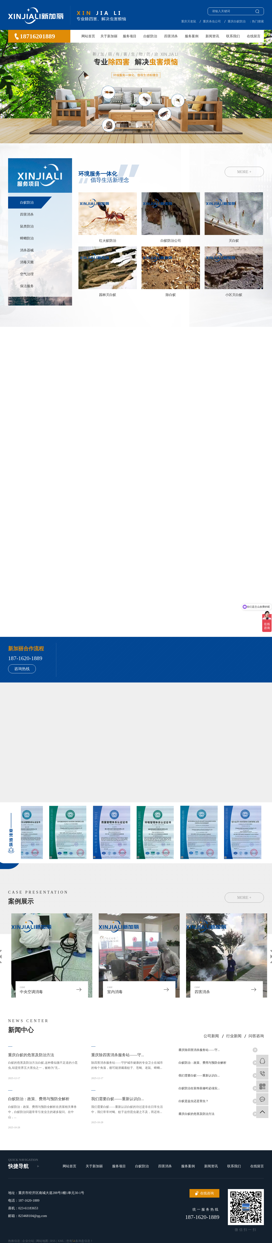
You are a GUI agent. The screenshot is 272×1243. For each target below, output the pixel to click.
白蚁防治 (150, 36)
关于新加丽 (108, 36)
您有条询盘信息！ (79, 1241)
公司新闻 (211, 1036)
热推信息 (14, 1241)
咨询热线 (22, 669)
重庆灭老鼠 (188, 21)
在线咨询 (207, 1193)
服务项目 (129, 36)
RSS (52, 1241)
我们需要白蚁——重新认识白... (199, 1076)
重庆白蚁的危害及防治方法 (196, 1114)
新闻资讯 (212, 36)
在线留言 (253, 36)
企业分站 (28, 1241)
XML (61, 1241)
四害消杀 (171, 36)
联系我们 (233, 36)
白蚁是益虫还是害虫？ (193, 1102)
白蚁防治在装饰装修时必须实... (199, 1089)
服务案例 (191, 36)
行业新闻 (234, 1036)
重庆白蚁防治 (237, 21)
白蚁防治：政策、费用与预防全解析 (202, 1063)
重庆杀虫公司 (212, 21)
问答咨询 (256, 1036)
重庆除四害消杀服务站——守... (199, 1050)
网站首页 (88, 36)
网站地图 (42, 1241)
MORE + (244, 172)
